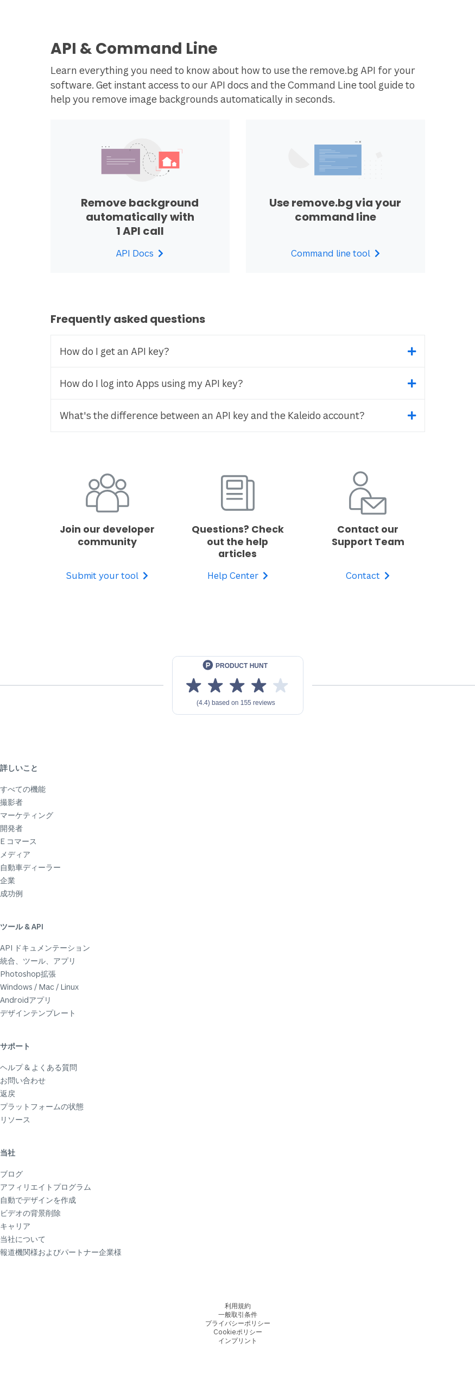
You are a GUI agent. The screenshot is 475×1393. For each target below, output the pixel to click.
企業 (7, 880)
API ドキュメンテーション (45, 947)
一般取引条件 (237, 1314)
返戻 (7, 1093)
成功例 (11, 893)
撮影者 (11, 802)
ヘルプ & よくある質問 (38, 1067)
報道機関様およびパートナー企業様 (61, 1252)
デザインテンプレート (38, 1013)
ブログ (11, 1174)
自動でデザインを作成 (38, 1200)
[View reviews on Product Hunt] (237, 685)
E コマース (18, 841)
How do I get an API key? (114, 351)
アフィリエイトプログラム (45, 1187)
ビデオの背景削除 (30, 1213)
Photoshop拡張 (28, 974)
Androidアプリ (26, 1000)
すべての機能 (23, 789)
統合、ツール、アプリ (38, 960)
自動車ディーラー (30, 867)
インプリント (237, 1340)
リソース (15, 1119)
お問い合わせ (23, 1080)
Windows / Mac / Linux (39, 987)
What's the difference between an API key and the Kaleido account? (212, 415)
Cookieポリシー (237, 1331)
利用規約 (238, 1305)
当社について (23, 1239)
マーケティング (26, 815)
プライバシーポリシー (237, 1323)
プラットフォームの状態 (42, 1106)
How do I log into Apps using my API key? (151, 383)
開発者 (11, 828)
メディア (15, 854)
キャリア (15, 1226)
